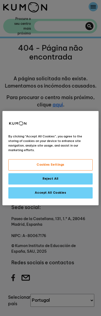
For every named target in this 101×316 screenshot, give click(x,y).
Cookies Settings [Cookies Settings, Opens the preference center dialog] (50, 164)
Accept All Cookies (50, 193)
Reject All (50, 178)
